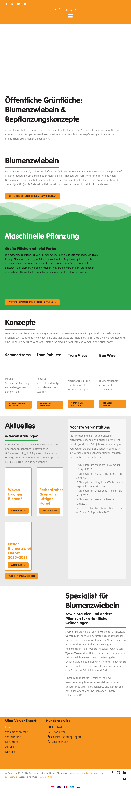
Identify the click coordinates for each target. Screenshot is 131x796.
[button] (60, 9)
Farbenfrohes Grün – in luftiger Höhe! (51, 496)
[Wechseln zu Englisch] (59, 787)
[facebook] (6, 4)
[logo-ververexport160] (12, 17)
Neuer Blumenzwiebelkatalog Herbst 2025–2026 (28, 551)
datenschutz (11, 776)
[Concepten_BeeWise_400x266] (112, 361)
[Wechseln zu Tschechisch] (78, 787)
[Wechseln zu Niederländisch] (52, 787)
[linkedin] (18, 4)
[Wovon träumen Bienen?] (18, 469)
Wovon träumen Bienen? (15, 494)
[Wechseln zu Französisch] (65, 787)
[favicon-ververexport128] (115, 701)
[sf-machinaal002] (53, 278)
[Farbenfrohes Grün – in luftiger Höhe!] (50, 469)
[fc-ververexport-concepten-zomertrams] (18, 360)
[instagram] (12, 4)
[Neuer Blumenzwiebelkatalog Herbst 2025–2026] (18, 524)
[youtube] (25, 4)
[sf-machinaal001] (19, 278)
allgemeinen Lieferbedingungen (83, 773)
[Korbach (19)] (81, 361)
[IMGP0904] (50, 360)
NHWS (47, 776)
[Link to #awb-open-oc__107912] (95, 16)
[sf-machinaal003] (86, 278)
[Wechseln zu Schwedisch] (72, 787)
